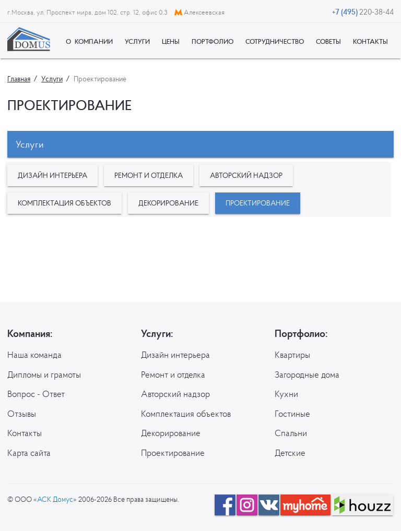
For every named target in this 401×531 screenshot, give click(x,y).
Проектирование (258, 203)
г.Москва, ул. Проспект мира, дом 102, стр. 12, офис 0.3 (88, 12)
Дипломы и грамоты (44, 374)
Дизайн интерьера (52, 175)
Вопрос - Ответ (36, 394)
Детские (290, 452)
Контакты (24, 433)
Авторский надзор (246, 175)
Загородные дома (307, 374)
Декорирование (168, 203)
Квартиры (292, 354)
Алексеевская (199, 12)
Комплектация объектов (64, 203)
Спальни (291, 433)
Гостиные (292, 413)
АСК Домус (55, 499)
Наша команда (34, 354)
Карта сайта (29, 452)
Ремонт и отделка (148, 175)
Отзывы (21, 413)
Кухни (286, 394)
